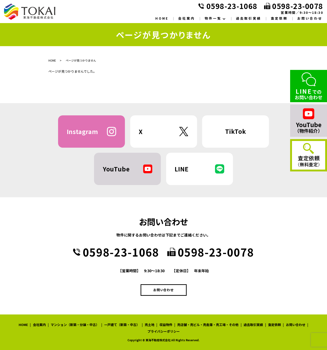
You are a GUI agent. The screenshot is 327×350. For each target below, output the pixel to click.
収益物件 (165, 324)
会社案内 (186, 18)
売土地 (149, 324)
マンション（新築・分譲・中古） (75, 324)
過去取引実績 (248, 18)
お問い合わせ (309, 18)
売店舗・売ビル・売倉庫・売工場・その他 (208, 324)
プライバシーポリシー (163, 331)
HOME (161, 18)
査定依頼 (279, 18)
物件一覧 (213, 18)
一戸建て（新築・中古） (122, 324)
